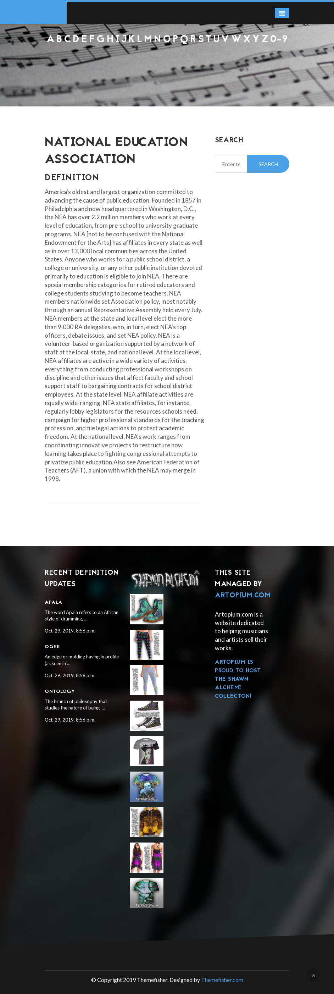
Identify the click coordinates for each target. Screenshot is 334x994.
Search (268, 164)
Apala (53, 602)
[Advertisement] (167, 64)
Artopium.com (243, 595)
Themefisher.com (222, 979)
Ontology (60, 691)
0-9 (279, 40)
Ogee (52, 647)
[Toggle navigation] (282, 13)
